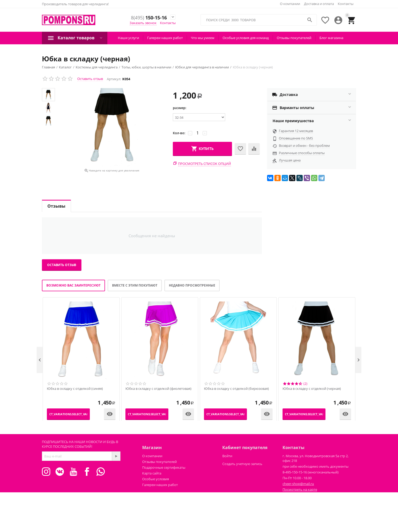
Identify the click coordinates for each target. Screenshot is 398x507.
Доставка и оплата (319, 3)
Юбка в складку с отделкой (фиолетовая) (158, 389)
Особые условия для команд (246, 37)
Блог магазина (331, 37)
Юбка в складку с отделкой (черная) (312, 389)
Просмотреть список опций (204, 163)
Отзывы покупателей (294, 37)
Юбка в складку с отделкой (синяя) (75, 389)
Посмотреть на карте (300, 489)
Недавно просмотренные (192, 285)
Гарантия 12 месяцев (296, 130)
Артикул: (114, 79)
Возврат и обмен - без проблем (304, 145)
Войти (227, 456)
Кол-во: (179, 133)
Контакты (345, 3)
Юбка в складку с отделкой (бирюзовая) (236, 389)
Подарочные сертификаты (163, 467)
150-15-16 (147, 17)
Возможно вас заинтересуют (73, 285)
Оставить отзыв (90, 78)
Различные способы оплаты (302, 152)
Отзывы (56, 206)
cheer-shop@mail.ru (298, 483)
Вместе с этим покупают (134, 285)
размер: (179, 107)
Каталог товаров (76, 38)
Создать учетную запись (242, 463)
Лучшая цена (290, 160)
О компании (290, 3)
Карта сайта (151, 473)
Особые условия (155, 479)
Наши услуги (128, 37)
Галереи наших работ (165, 37)
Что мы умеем (202, 37)
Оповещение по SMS (296, 138)
